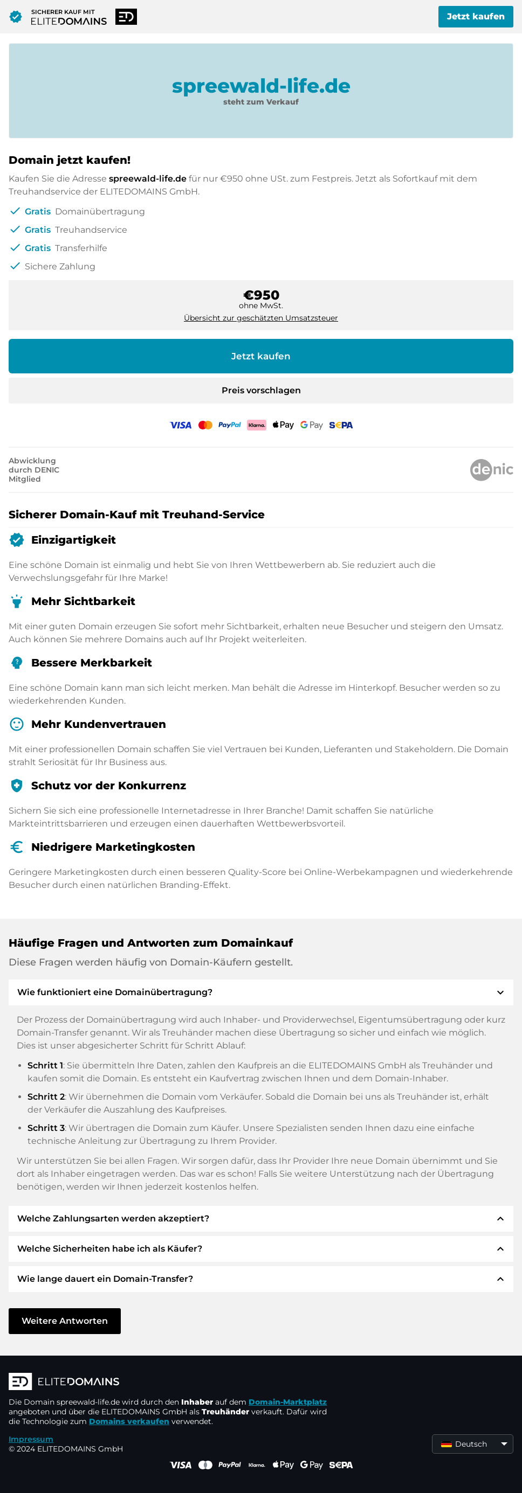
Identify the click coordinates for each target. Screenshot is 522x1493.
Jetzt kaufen (476, 16)
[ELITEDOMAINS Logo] (170, 1382)
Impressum (31, 1439)
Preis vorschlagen (261, 390)
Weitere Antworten (65, 1321)
